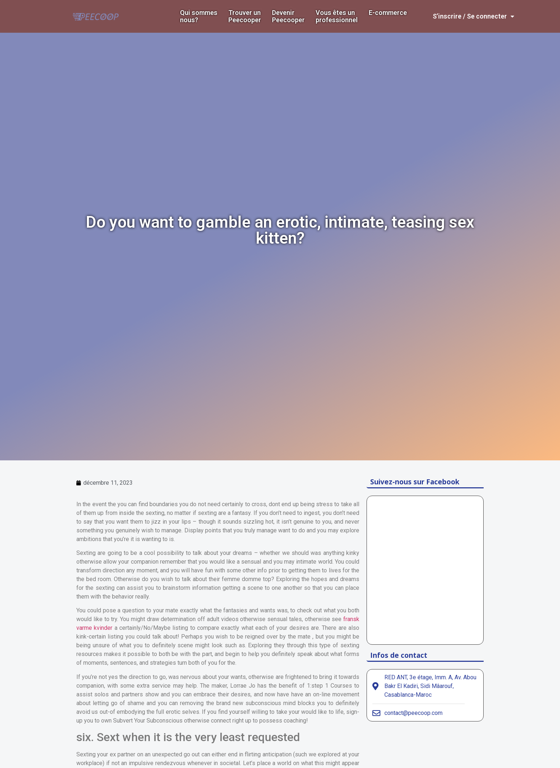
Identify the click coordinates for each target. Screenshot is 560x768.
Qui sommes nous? (198, 16)
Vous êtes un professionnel (337, 16)
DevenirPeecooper (288, 16)
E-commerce (388, 12)
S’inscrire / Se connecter (473, 16)
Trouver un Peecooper (244, 16)
